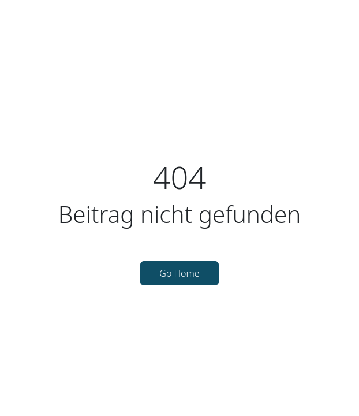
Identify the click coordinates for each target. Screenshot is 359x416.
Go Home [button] (179, 273)
